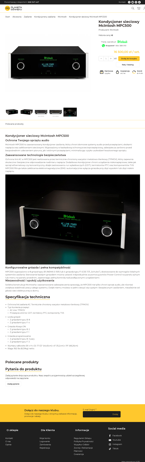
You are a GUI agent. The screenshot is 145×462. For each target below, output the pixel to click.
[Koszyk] (139, 8)
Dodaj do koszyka (128, 59)
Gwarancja (79, 452)
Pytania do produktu (24, 369)
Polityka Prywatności (83, 439)
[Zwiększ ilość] (101, 59)
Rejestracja (45, 446)
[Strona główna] (14, 8)
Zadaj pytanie (14, 385)
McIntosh (114, 30)
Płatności (78, 449)
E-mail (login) (89, 411)
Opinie (8, 442)
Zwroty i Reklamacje (83, 446)
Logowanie (45, 439)
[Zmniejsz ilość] (109, 59)
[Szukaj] (134, 8)
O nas (8, 439)
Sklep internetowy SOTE (130, 459)
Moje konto (45, 436)
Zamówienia (45, 442)
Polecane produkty (14, 124)
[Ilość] (104, 59)
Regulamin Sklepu (82, 436)
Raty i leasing (128, 65)
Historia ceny (106, 35)
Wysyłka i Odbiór (81, 442)
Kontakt (122, 2)
